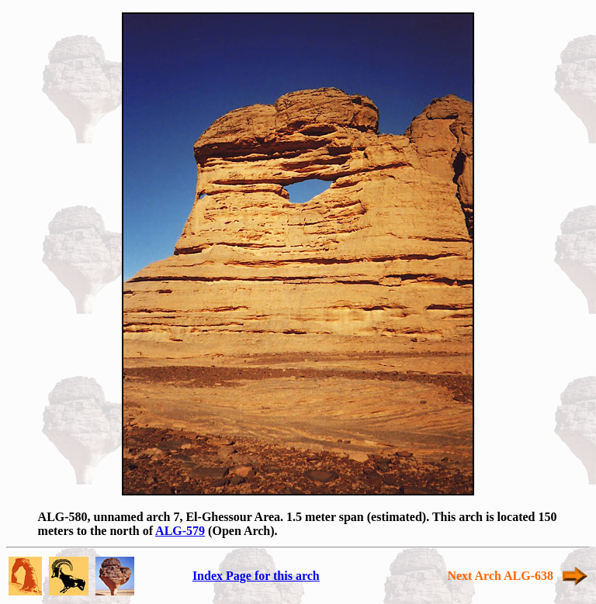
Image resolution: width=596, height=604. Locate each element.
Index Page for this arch (256, 575)
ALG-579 (180, 530)
